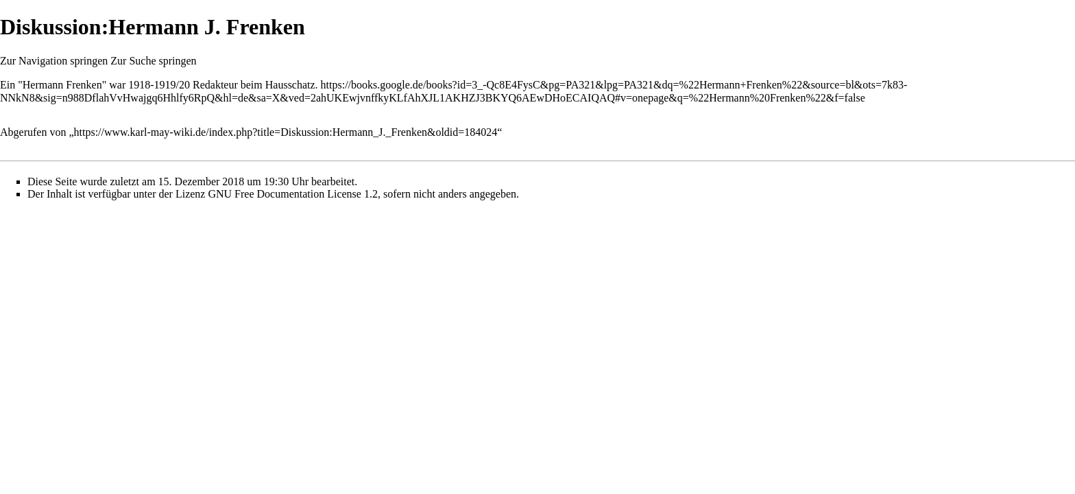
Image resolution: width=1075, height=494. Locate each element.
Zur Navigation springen (54, 61)
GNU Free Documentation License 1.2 (292, 194)
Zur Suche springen (153, 61)
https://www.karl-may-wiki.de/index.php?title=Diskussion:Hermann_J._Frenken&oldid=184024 (286, 132)
